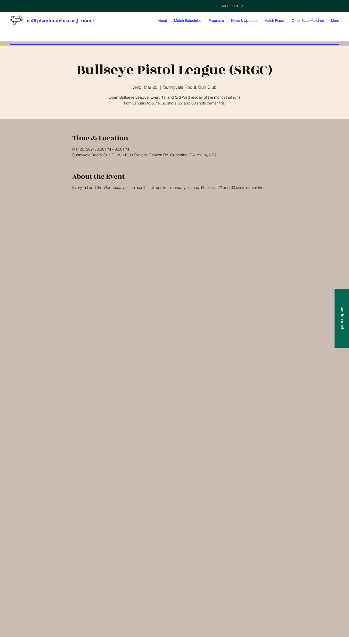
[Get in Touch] (341, 318)
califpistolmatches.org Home (60, 20)
